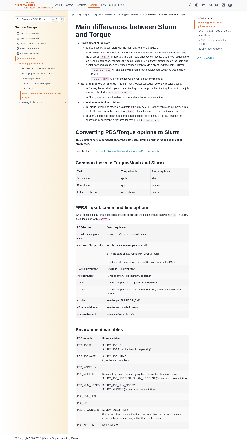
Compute (94, 5)
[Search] (190, 5)
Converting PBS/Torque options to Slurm (209, 24)
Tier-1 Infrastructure (28, 33)
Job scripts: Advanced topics (36, 83)
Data (104, 5)
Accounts (81, 5)
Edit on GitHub (205, 58)
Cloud (112, 5)
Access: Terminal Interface (31, 43)
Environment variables (210, 48)
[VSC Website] (230, 5)
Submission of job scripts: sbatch (38, 68)
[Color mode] (197, 5)
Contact (68, 5)
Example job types (31, 78)
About (58, 5)
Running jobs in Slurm (31, 63)
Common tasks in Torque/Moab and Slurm (215, 33)
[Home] (73, 14)
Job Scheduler (26, 58)
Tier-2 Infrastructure (28, 38)
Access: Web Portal (28, 48)
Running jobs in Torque (30, 102)
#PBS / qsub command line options (213, 42)
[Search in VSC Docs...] (35, 19)
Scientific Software (28, 53)
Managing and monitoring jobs (37, 73)
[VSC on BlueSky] (223, 5)
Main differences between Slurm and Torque (41, 95)
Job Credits (27, 88)
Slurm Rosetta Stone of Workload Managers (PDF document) (124, 151)
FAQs (121, 5)
